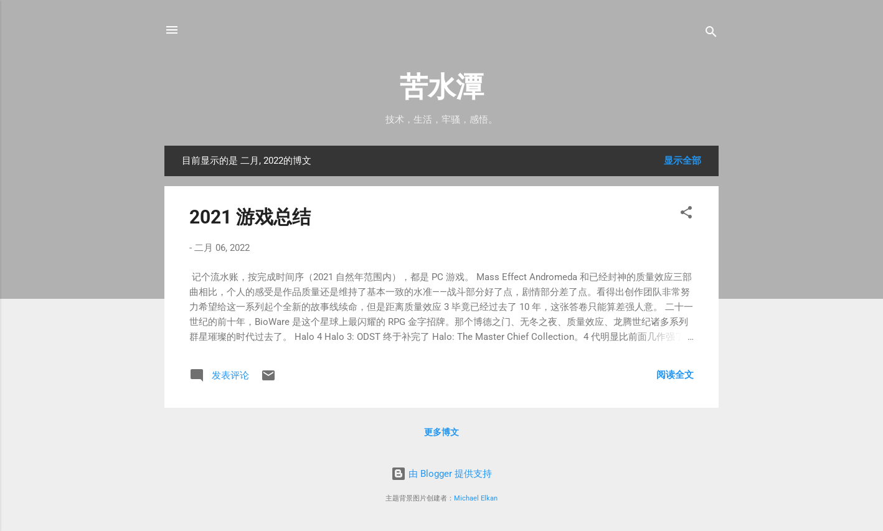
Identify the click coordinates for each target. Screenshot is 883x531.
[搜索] (711, 34)
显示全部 (682, 160)
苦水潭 (442, 86)
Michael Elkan (476, 498)
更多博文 (441, 432)
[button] (686, 214)
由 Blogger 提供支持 (441, 473)
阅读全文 (675, 374)
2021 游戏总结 (250, 217)
